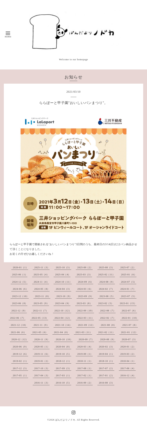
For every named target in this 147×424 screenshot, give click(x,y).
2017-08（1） (85, 368)
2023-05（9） (41, 303)
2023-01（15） (128, 303)
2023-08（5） (107, 296)
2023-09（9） (85, 296)
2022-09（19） (85, 310)
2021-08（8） (108, 325)
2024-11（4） (41, 281)
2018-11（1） (85, 361)
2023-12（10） (20, 296)
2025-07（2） (128, 267)
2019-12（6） (20, 354)
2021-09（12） (86, 325)
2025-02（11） (106, 274)
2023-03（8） (84, 303)
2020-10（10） (64, 339)
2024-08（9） (107, 281)
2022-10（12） (63, 310)
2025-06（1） (19, 274)
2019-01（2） (42, 361)
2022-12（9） (19, 310)
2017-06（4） (128, 368)
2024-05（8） (42, 289)
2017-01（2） (106, 375)
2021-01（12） (129, 332)
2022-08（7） (108, 310)
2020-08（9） (108, 339)
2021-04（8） (61, 332)
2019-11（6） (42, 354)
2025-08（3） (106, 267)
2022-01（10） (130, 318)
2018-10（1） (106, 361)
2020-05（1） (42, 346)
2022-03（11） (85, 318)
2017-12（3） (20, 368)
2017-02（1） (85, 375)
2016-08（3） (106, 382)
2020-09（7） (86, 339)
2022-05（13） (40, 318)
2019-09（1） (85, 354)
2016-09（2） (85, 382)
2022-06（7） (17, 318)
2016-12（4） (128, 375)
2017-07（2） (106, 368)
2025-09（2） (85, 267)
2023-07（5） (128, 296)
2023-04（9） (62, 303)
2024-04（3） (63, 289)
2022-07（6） (129, 310)
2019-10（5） (63, 354)
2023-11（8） (42, 296)
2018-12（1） (63, 361)
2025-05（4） (41, 274)
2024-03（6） (85, 289)
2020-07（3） (129, 339)
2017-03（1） (63, 375)
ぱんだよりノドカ (65, 419)
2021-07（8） (130, 325)
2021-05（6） (40, 332)
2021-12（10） (19, 325)
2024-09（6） (85, 281)
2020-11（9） (42, 339)
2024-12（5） (20, 281)
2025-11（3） (42, 267)
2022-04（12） (63, 318)
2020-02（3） (106, 346)
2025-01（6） (128, 274)
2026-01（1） (20, 267)
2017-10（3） (42, 368)
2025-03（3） (84, 274)
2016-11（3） (42, 382)
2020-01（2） (128, 346)
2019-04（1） (106, 354)
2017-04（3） (42, 375)
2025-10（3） (63, 267)
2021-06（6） (18, 332)
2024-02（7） (106, 289)
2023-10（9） (64, 296)
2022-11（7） (40, 310)
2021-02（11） (106, 332)
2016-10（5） (63, 382)
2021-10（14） (63, 325)
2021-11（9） (41, 325)
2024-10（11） (63, 281)
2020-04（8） (63, 346)
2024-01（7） (128, 289)
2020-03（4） (85, 346)
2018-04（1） (128, 361)
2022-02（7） (108, 318)
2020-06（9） (20, 346)
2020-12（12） (19, 339)
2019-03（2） (128, 354)
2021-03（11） (83, 332)
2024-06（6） (20, 289)
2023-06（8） (19, 303)
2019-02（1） (20, 361)
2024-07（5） (128, 281)
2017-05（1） (20, 375)
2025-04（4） (62, 274)
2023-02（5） (106, 303)
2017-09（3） (63, 368)
